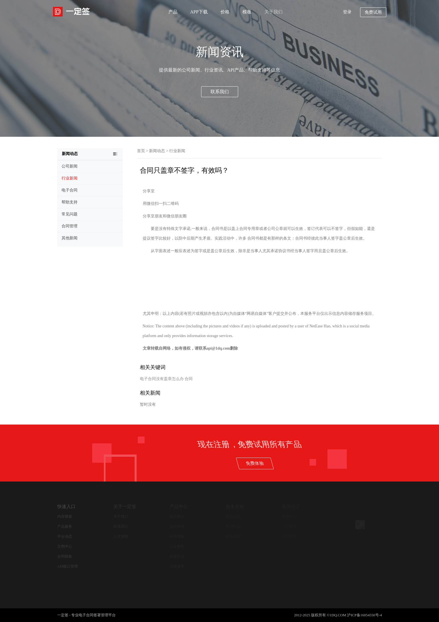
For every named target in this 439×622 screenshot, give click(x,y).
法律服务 (177, 566)
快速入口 (66, 506)
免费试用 (373, 12)
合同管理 (177, 526)
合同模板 (64, 556)
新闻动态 (157, 151)
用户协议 (233, 526)
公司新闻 (289, 526)
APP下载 (199, 11)
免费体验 (335, 462)
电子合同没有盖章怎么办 (162, 379)
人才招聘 (120, 536)
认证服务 (177, 546)
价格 (225, 11)
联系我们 (220, 91)
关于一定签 (124, 506)
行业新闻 (177, 151)
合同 (189, 379)
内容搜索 (64, 516)
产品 (172, 11)
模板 (247, 11)
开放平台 (177, 556)
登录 (347, 12)
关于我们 (273, 11)
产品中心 (179, 506)
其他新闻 (289, 536)
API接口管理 (67, 566)
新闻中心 (289, 516)
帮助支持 (233, 516)
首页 (141, 151)
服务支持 (235, 506)
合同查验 (177, 536)
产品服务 (64, 526)
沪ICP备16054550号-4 (364, 615)
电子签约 (177, 516)
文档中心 (64, 546)
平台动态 (64, 536)
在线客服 (233, 536)
